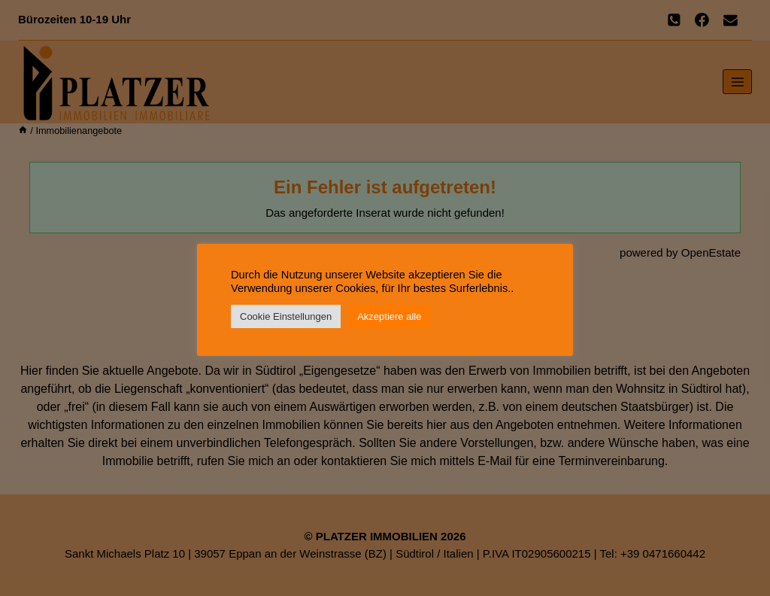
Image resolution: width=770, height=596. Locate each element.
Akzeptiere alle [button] (389, 316)
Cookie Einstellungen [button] (286, 316)
